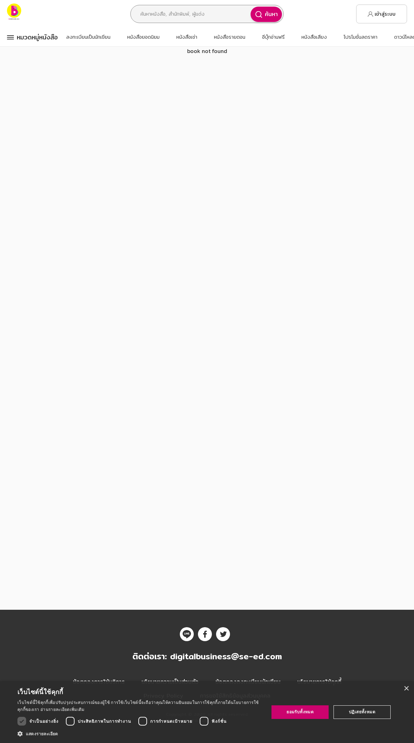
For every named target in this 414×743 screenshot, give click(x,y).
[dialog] (207, 712)
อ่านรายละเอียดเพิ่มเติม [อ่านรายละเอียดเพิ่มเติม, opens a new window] (62, 709)
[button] (139, 733)
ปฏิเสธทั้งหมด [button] (362, 712)
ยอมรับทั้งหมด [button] (300, 712)
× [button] (406, 688)
